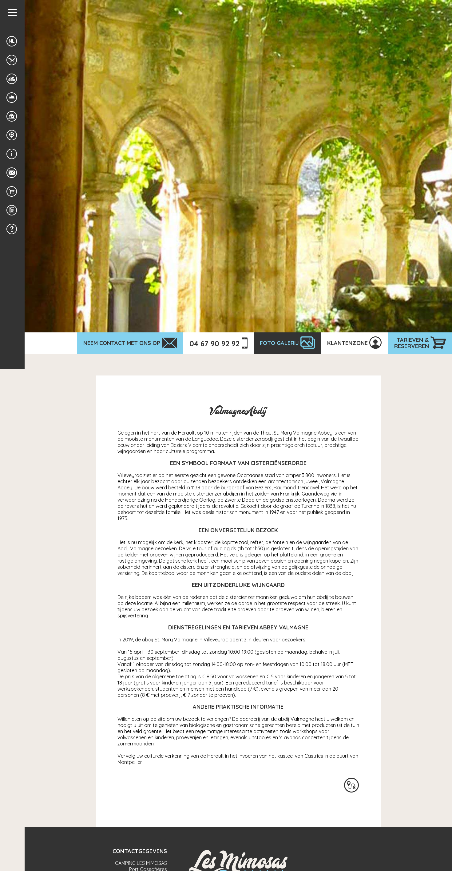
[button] (12, 12)
